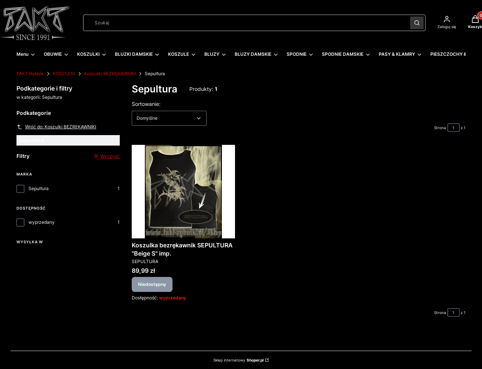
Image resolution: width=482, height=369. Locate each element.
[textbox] (169, 118)
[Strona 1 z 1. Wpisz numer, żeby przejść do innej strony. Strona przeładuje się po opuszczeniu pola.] (454, 127)
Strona (440, 127)
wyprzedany (41, 222)
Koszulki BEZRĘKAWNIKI (110, 73)
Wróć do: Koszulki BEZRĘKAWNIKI (56, 127)
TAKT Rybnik (30, 73)
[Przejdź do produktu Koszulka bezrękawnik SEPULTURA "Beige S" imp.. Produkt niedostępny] (183, 191)
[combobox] (244, 22)
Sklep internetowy (238, 360)
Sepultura (38, 188)
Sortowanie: (146, 103)
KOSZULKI (64, 73)
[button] (417, 22)
